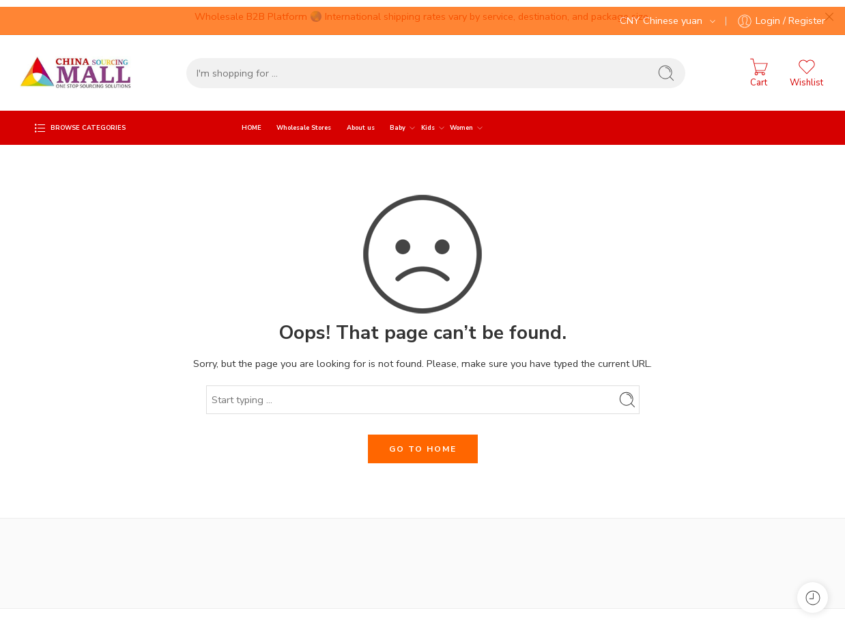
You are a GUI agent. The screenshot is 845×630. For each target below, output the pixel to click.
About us (361, 121)
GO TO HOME (423, 442)
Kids (428, 121)
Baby (397, 121)
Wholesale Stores (303, 121)
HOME (251, 121)
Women (461, 121)
